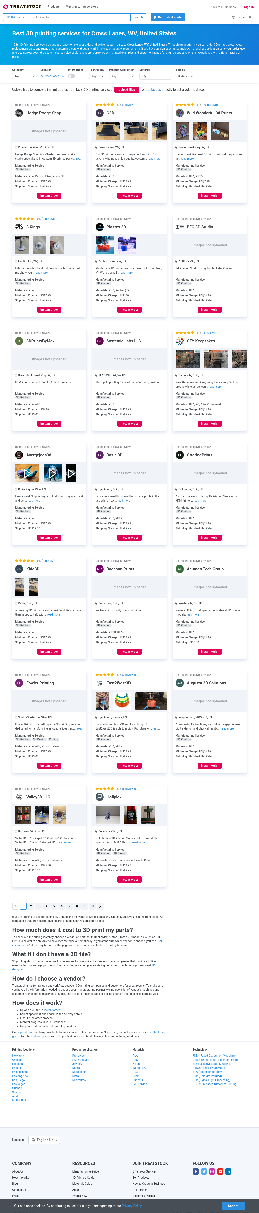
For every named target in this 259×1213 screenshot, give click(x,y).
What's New (79, 1195)
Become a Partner (144, 1195)
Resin (136, 1076)
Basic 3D (115, 455)
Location (45, 69)
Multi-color (79, 1071)
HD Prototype (80, 1059)
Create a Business (223, 7)
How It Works (20, 1177)
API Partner (140, 1189)
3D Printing (16, 17)
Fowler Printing (40, 683)
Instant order (49, 195)
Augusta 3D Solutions (206, 683)
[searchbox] (156, 76)
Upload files (127, 89)
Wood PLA (139, 1067)
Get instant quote (168, 17)
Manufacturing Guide (85, 1171)
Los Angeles (20, 1076)
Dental (76, 1067)
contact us (153, 90)
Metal (76, 1076)
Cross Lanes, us (54, 76)
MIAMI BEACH (21, 1100)
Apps (75, 1189)
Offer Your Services (145, 1171)
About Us (18, 1171)
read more (154, 158)
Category (18, 69)
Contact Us (19, 1189)
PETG (136, 1088)
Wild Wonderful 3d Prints (209, 113)
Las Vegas (18, 1084)
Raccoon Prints (120, 569)
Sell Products (141, 1177)
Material (144, 69)
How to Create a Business (149, 1183)
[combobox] (79, 17)
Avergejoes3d (38, 455)
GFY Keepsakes (201, 341)
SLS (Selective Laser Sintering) (212, 1063)
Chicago (17, 1059)
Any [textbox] (16, 76)
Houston (17, 1063)
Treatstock (22, 6)
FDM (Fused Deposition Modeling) (214, 1055)
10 (92, 906)
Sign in (249, 7)
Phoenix (17, 1067)
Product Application (121, 69)
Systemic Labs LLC (124, 341)
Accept (233, 1206)
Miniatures (79, 1080)
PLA (135, 1055)
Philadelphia (20, 1071)
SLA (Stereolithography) (208, 1071)
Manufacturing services (82, 6)
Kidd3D (32, 569)
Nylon (136, 1063)
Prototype (78, 1055)
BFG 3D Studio (200, 227)
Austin (16, 1096)
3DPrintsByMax (40, 341)
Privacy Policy (132, 1206)
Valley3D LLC (38, 796)
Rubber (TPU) (141, 1080)
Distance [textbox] (183, 76)
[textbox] (95, 76)
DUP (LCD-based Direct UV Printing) (215, 1084)
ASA (135, 1071)
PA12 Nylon (140, 1084)
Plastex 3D (116, 227)
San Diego (18, 1080)
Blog (15, 1183)
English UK (244, 17)
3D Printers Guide (83, 1177)
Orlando (17, 1088)
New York (18, 1055)
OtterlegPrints (199, 455)
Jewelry (77, 1063)
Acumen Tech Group (205, 569)
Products (54, 6)
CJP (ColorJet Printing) (207, 1076)
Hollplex (114, 796)
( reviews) (210, 104)
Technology (96, 69)
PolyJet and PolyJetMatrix (209, 1067)
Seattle (16, 1092)
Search (138, 17)
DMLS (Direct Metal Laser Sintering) (215, 1059)
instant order (52, 1010)
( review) (128, 104)
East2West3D (119, 683)
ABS (135, 1059)
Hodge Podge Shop (43, 113)
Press (15, 1195)
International (76, 69)
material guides (40, 1036)
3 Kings (33, 227)
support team (25, 1032)
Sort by (180, 69)
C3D (110, 113)
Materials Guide (82, 1183)
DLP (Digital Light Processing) (211, 1080)
